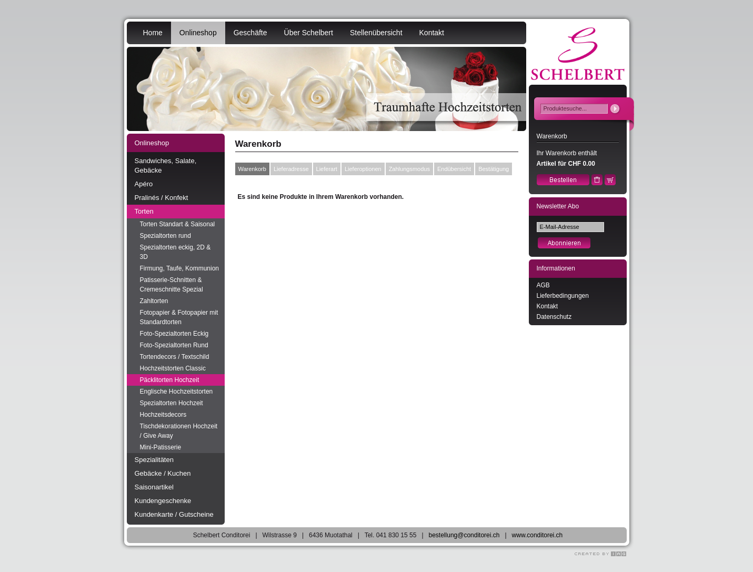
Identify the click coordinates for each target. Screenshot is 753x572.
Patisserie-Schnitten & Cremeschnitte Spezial (171, 284)
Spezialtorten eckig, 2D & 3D (175, 252)
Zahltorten (154, 301)
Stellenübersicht (376, 32)
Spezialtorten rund (165, 235)
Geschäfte (250, 32)
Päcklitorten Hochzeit (169, 380)
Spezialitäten (154, 460)
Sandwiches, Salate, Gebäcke (166, 165)
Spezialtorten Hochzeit (171, 403)
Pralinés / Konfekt (161, 198)
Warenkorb (252, 169)
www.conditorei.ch (537, 535)
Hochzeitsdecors (163, 414)
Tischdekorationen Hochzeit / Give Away (179, 431)
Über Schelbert (308, 32)
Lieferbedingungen (563, 295)
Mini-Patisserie (161, 447)
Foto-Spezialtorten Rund (174, 345)
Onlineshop (198, 32)
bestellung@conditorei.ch (464, 535)
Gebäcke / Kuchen (163, 473)
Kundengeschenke (163, 501)
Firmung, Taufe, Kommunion (179, 268)
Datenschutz (554, 316)
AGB (543, 285)
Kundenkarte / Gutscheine (174, 514)
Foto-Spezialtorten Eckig (174, 333)
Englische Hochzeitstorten (176, 391)
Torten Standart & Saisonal (177, 224)
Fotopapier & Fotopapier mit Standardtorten (179, 317)
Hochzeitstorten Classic (173, 368)
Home (153, 32)
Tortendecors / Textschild (174, 356)
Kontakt (431, 32)
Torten (144, 211)
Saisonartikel (154, 487)
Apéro (144, 184)
